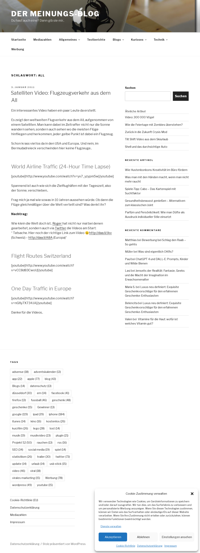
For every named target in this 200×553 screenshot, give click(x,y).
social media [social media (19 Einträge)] (39, 449)
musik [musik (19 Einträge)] (18, 435)
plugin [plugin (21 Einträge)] (62, 435)
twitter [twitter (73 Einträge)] (63, 456)
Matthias (131, 240)
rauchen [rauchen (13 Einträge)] (44, 442)
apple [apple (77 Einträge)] (33, 379)
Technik (161, 39)
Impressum (170, 545)
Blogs (119, 39)
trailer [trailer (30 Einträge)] (43, 456)
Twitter (60, 228)
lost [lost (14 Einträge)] (55, 428)
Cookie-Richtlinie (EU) (24, 500)
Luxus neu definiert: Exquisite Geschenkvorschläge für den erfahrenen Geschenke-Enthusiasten (152, 291)
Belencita (131, 303)
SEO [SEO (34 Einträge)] (17, 449)
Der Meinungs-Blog (55, 13)
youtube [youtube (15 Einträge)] (45, 485)
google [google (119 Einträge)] (20, 414)
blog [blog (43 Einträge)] (50, 379)
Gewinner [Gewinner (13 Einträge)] (46, 407)
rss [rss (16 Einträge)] (62, 442)
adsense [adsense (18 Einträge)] (20, 371)
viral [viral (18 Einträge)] (35, 470)
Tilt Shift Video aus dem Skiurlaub (146, 139)
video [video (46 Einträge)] (18, 470)
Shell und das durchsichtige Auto (146, 146)
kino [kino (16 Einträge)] (36, 421)
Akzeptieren (113, 537)
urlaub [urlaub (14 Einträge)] (38, 463)
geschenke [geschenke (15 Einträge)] (22, 407)
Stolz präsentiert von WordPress (64, 544)
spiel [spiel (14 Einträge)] (60, 449)
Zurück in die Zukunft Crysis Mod (146, 132)
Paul (128, 259)
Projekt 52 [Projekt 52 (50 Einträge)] (22, 442)
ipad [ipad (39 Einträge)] (38, 414)
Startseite (18, 39)
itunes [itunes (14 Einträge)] (19, 421)
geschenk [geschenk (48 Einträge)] (61, 400)
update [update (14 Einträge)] (19, 463)
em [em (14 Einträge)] (41, 393)
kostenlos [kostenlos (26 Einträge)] (55, 421)
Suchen (130, 87)
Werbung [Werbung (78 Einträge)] (54, 478)
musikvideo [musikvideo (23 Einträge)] (40, 435)
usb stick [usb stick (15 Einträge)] (58, 463)
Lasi (127, 270)
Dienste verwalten (111, 526)
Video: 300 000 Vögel (139, 117)
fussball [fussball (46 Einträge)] (39, 400)
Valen (128, 319)
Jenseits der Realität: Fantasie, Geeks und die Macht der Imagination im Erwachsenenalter (155, 275)
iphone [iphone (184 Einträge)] (57, 414)
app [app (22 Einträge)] (17, 379)
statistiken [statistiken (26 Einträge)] (22, 456)
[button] (192, 494)
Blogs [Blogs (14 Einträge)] (18, 386)
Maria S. (130, 287)
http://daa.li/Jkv (100, 233)
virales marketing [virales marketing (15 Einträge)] (26, 478)
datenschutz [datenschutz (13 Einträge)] (40, 386)
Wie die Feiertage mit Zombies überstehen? (154, 124)
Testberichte (96, 39)
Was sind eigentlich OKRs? (155, 251)
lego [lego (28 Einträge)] (39, 428)
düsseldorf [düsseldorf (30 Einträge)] (22, 393)
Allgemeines (70, 39)
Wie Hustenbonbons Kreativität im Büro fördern (156, 169)
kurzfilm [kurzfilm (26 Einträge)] (20, 428)
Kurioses (139, 39)
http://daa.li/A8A (40, 237)
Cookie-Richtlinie (125, 545)
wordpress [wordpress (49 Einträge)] (22, 485)
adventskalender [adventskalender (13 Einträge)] (47, 371)
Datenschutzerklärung (149, 545)
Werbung (17, 49)
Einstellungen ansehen (177, 537)
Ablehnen (143, 537)
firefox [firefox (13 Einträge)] (19, 400)
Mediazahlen (42, 39)
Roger (57, 223)
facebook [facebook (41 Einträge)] (60, 393)
